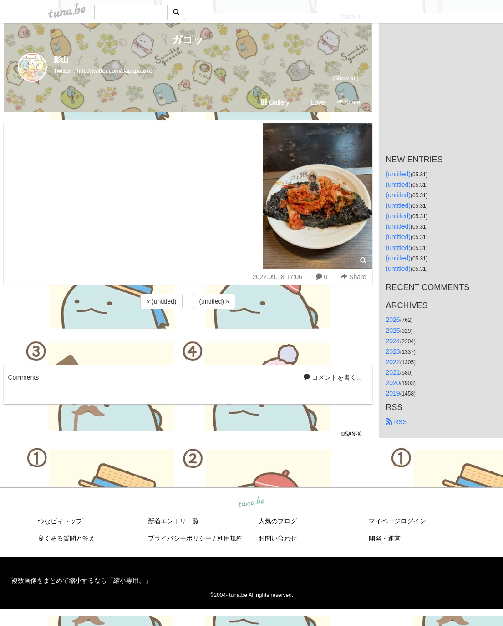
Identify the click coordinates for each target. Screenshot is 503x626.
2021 (393, 372)
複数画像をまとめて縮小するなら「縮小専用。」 (81, 580)
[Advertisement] (188, 335)
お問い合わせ (278, 538)
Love (314, 102)
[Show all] (345, 78)
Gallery (275, 102)
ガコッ (187, 39)
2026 (393, 319)
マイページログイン (397, 521)
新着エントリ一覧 (173, 521)
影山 (61, 60)
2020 (393, 382)
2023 (393, 351)
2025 (393, 330)
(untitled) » (214, 301)
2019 (393, 393)
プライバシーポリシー (180, 538)
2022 (393, 362)
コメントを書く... (333, 377)
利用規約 (230, 538)
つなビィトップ (60, 521)
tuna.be (251, 503)
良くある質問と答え (66, 538)
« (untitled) (161, 301)
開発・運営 (385, 538)
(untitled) (398, 174)
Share (348, 102)
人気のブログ (278, 521)
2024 (393, 341)
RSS (396, 422)
